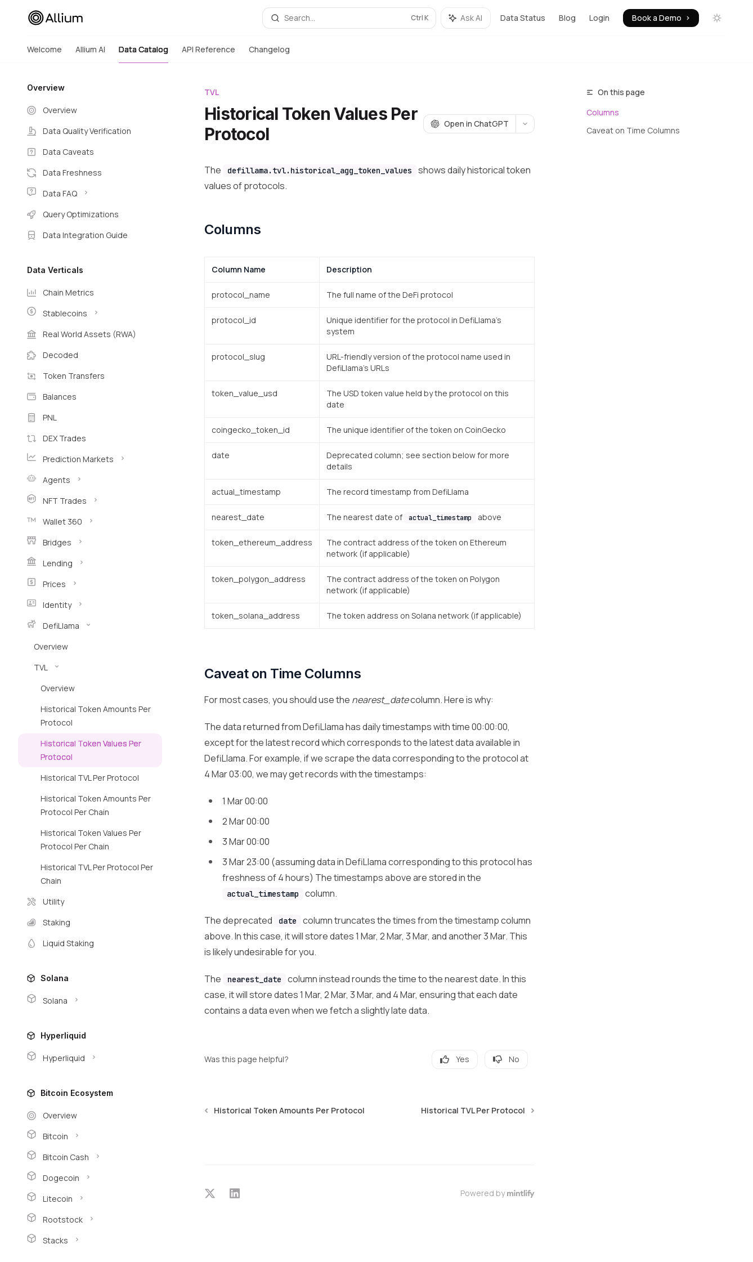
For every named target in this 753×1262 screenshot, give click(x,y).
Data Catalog (143, 53)
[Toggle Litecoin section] (90, 1199)
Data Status (522, 17)
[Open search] (349, 18)
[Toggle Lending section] (90, 563)
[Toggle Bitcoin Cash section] (90, 1157)
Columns (602, 112)
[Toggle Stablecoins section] (90, 313)
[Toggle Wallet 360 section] (90, 522)
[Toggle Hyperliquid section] (90, 1058)
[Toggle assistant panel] (465, 18)
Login (599, 17)
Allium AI (90, 53)
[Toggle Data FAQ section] (90, 194)
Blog (567, 17)
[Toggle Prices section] (90, 584)
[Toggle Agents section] (90, 480)
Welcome (44, 53)
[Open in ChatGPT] (469, 123)
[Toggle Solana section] (90, 1001)
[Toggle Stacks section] (90, 1240)
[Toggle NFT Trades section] (90, 501)
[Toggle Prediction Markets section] (90, 459)
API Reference (208, 53)
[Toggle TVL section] (90, 667)
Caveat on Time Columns (633, 130)
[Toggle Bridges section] (90, 542)
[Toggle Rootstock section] (90, 1220)
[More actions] (525, 123)
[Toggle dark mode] (717, 18)
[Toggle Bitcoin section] (90, 1136)
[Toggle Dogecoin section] (90, 1178)
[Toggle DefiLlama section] (90, 626)
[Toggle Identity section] (90, 605)
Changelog (269, 53)
